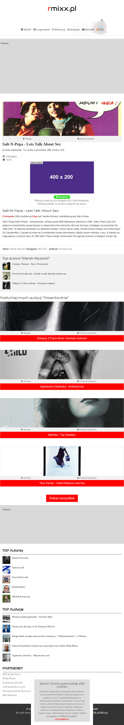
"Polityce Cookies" (68, 716)
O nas (29, 708)
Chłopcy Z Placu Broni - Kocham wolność (33, 283)
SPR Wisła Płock (11, 674)
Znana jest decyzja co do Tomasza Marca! (33, 626)
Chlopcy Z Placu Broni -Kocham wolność (62, 338)
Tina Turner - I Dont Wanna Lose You (62, 483)
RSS (100, 29)
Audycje (73, 29)
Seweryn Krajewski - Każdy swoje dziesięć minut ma (39, 273)
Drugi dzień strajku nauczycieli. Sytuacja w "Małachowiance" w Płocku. (49, 636)
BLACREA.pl (98, 712)
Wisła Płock (9, 678)
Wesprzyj (58, 29)
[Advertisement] (62, 66)
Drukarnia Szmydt (12, 682)
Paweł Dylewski (20, 577)
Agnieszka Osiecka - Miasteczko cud (30, 655)
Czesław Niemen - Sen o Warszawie (30, 264)
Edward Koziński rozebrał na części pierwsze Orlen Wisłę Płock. (45, 646)
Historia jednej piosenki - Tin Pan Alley (32, 617)
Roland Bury (18, 587)
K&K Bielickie (9, 695)
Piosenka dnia (65, 249)
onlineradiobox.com (13, 686)
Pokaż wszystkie (62, 498)
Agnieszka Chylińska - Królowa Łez (62, 386)
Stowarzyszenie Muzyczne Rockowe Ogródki (28, 691)
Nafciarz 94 (18, 567)
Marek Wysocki (17, 249)
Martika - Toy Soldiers (62, 434)
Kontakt (88, 29)
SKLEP (26, 29)
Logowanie (41, 29)
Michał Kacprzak (21, 596)
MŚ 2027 (42, 249)
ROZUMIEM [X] (62, 719)
